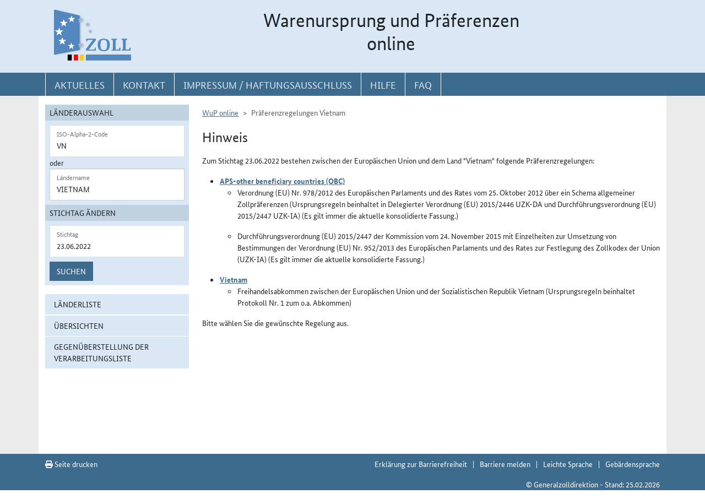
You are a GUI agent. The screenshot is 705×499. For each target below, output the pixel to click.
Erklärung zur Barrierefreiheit (421, 463)
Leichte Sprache (568, 463)
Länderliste (77, 304)
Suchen (71, 270)
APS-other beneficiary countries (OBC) (282, 180)
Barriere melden (505, 463)
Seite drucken (71, 463)
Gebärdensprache (632, 463)
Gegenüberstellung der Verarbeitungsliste (101, 352)
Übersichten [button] (79, 325)
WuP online (220, 112)
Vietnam (233, 279)
